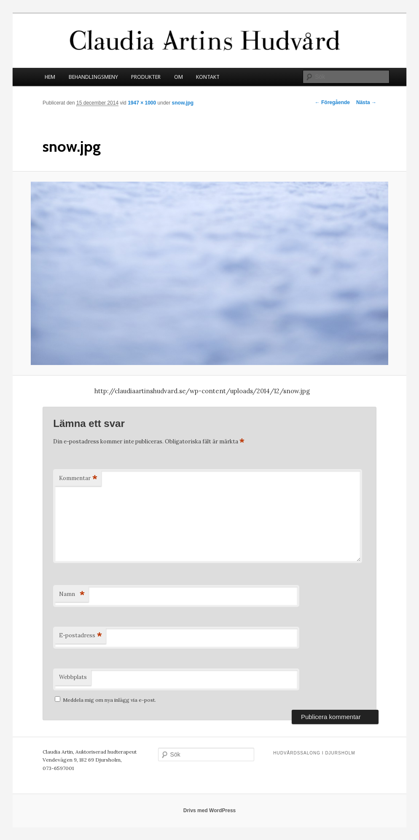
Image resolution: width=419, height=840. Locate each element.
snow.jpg (183, 103)
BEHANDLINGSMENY (93, 77)
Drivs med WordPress (209, 810)
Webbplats (73, 677)
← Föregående (332, 102)
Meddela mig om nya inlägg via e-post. (109, 700)
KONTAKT (208, 77)
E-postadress (80, 636)
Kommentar (78, 478)
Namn (71, 594)
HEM (50, 77)
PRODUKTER (146, 77)
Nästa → (366, 102)
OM (178, 77)
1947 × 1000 (142, 103)
